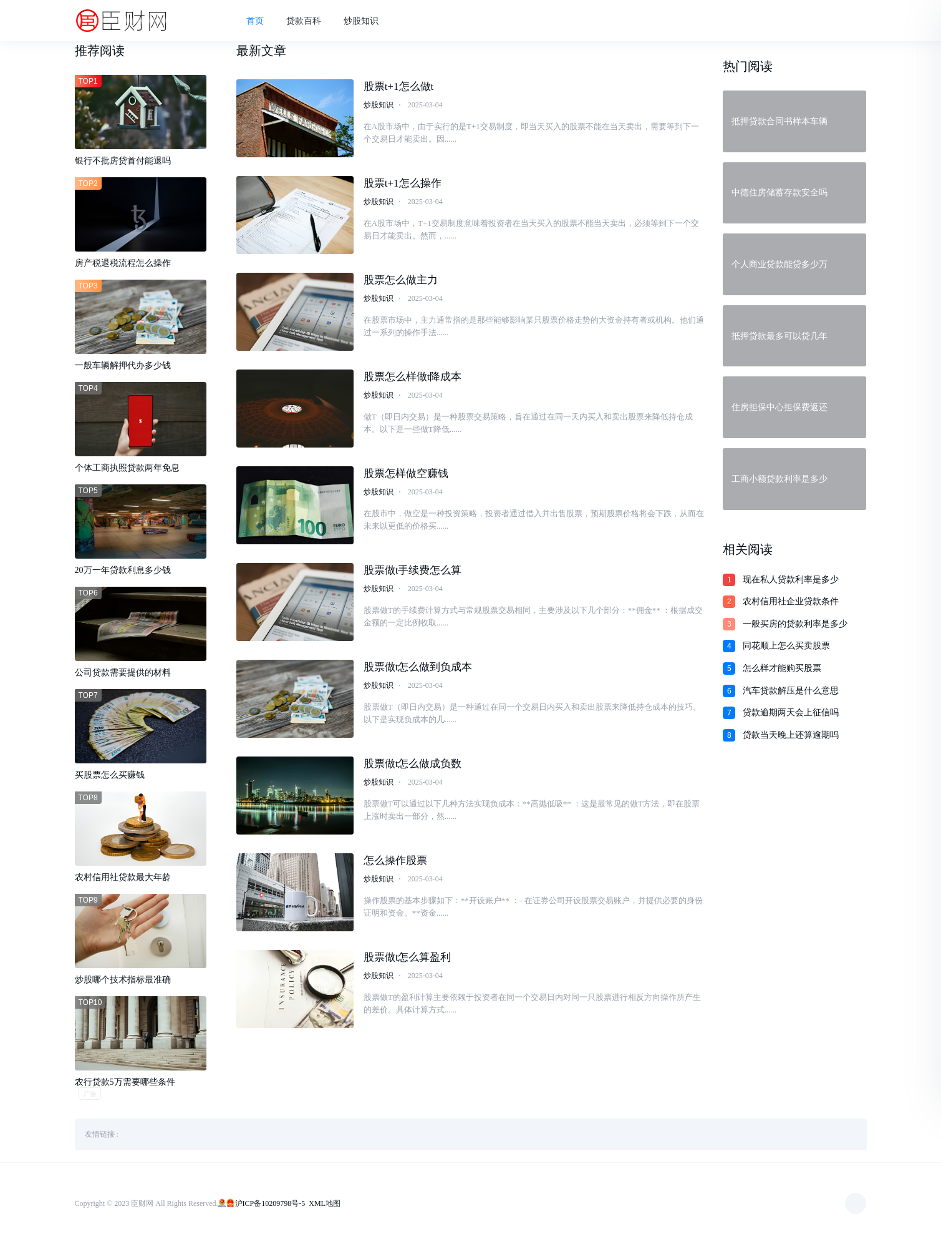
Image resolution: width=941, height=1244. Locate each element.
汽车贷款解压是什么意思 (791, 690)
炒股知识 (361, 21)
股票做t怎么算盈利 (407, 957)
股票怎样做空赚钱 (406, 473)
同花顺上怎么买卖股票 (786, 645)
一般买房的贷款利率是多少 (795, 624)
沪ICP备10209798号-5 (270, 1203)
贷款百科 (303, 21)
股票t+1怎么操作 (403, 183)
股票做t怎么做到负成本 (418, 667)
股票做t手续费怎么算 (413, 570)
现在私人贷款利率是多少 (791, 579)
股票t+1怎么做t (399, 86)
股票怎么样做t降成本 (413, 377)
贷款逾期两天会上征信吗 (791, 712)
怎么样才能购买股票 (782, 668)
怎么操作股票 (395, 860)
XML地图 (324, 1203)
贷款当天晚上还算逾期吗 (791, 735)
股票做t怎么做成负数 (413, 764)
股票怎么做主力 (401, 280)
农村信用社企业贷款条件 (791, 601)
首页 (255, 21)
